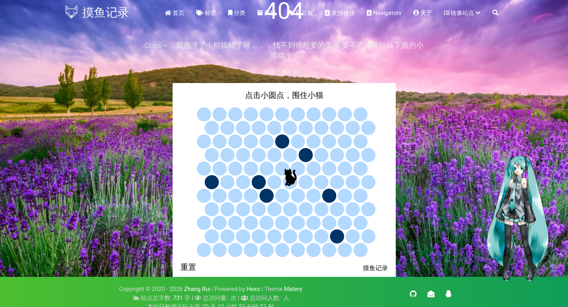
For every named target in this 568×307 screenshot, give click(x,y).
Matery (293, 289)
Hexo (253, 289)
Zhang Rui (197, 289)
